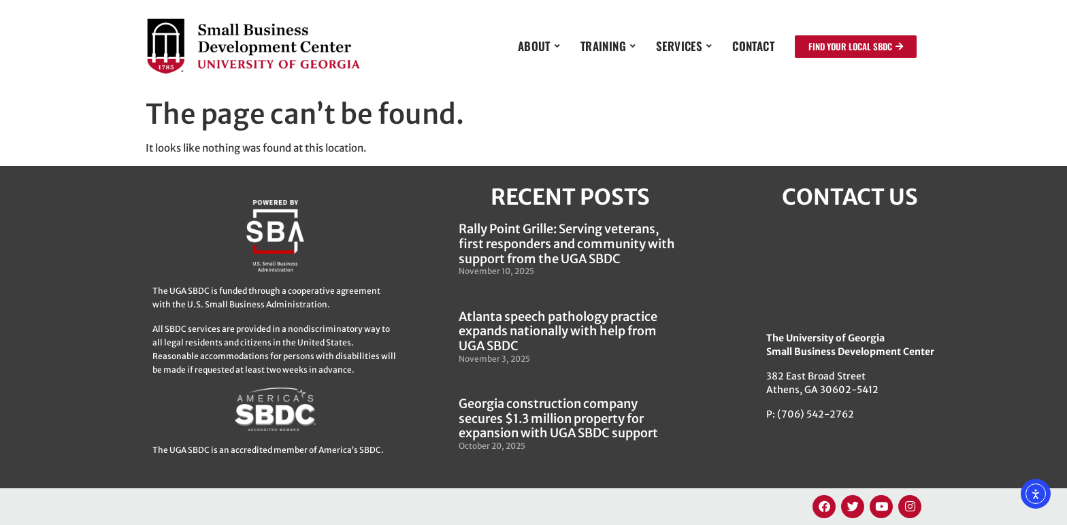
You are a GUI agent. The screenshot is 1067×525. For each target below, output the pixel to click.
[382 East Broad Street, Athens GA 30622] (850, 270)
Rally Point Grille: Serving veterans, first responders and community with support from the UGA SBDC (567, 243)
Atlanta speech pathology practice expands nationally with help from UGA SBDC (558, 331)
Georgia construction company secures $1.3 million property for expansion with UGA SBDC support (558, 418)
